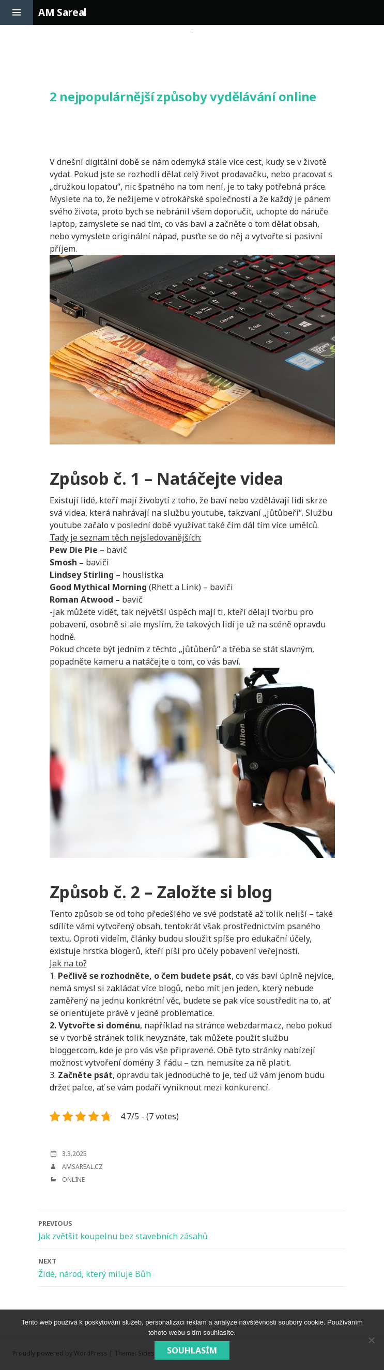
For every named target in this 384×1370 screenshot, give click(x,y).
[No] (371, 1340)
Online (73, 1179)
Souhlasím (192, 1350)
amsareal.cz (82, 1166)
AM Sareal (62, 12)
